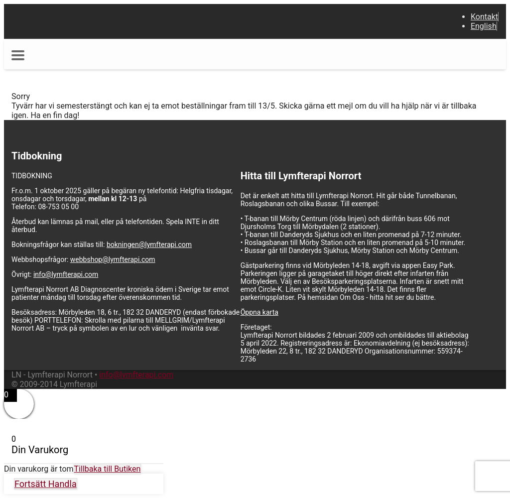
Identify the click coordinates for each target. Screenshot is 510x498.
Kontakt (484, 16)
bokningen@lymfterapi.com (149, 245)
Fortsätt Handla (45, 484)
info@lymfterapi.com (65, 274)
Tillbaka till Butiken (107, 469)
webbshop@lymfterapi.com (112, 259)
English (484, 26)
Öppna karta (259, 312)
